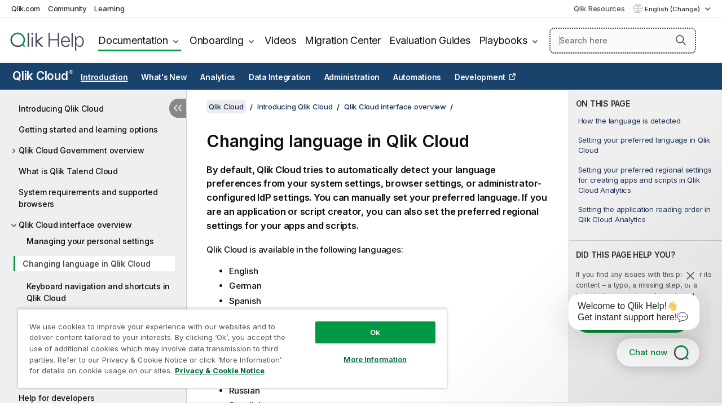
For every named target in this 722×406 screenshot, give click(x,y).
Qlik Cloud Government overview (81, 150)
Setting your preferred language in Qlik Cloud (644, 145)
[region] (227, 344)
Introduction (104, 77)
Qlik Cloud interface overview (75, 225)
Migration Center (343, 40)
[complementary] (645, 246)
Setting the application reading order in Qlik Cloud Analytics (644, 214)
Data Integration (280, 77)
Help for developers (56, 398)
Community (67, 8)
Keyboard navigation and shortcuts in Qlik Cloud (98, 292)
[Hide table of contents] (177, 108)
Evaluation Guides (429, 40)
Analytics (217, 77)
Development (480, 77)
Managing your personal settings (90, 241)
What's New (164, 77)
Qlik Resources (599, 8)
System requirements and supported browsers (88, 198)
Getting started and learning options (88, 129)
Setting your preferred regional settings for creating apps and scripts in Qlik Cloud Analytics (645, 180)
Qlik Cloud (42, 76)
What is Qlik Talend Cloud (68, 171)
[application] (626, 314)
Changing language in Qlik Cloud (86, 263)
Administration (352, 77)
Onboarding (217, 40)
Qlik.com (25, 8)
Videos (280, 40)
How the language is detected (629, 120)
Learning (109, 8)
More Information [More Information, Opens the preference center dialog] (366, 350)
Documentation (133, 40)
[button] (680, 40)
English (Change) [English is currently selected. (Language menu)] (673, 9)
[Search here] (623, 40)
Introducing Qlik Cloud (61, 108)
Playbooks (503, 40)
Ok (367, 323)
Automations (417, 77)
